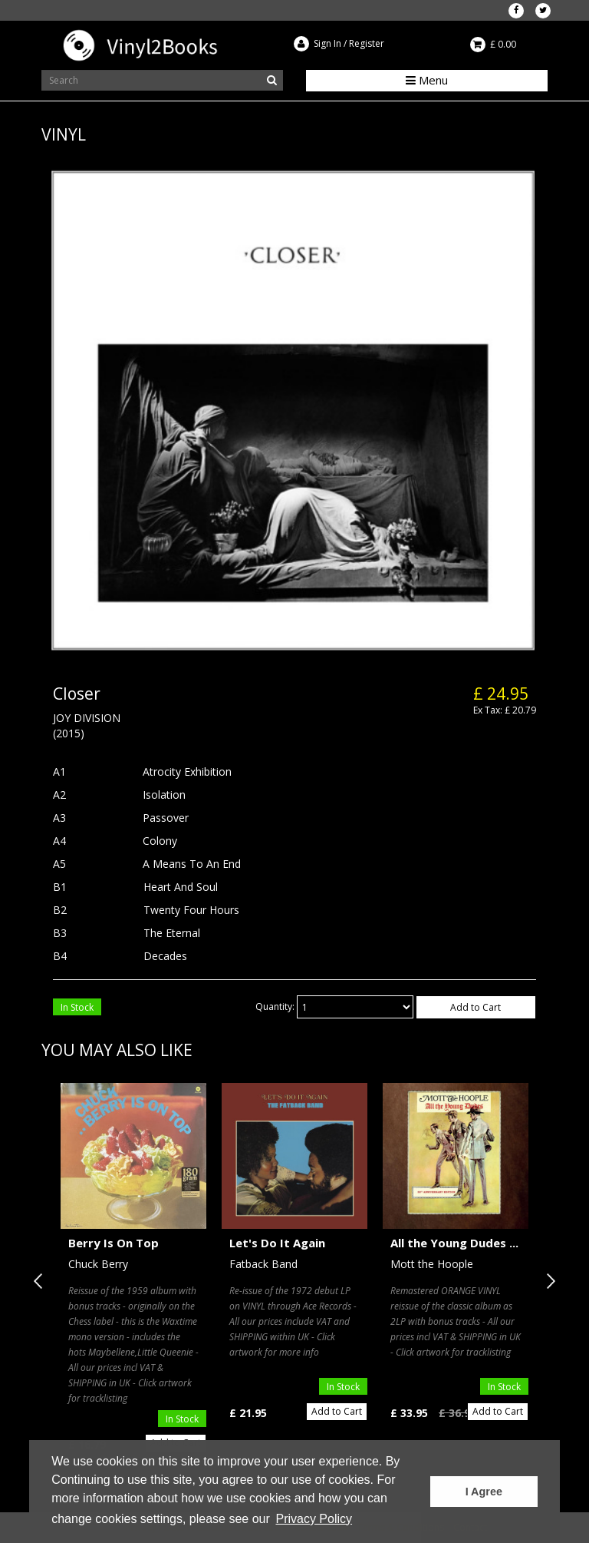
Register (366, 43)
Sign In (327, 43)
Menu (427, 80)
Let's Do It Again (277, 1242)
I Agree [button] (484, 1491)
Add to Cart (475, 1007)
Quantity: (274, 1006)
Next (547, 1281)
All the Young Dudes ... (454, 1242)
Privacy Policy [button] (313, 1518)
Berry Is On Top (113, 1242)
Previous (41, 1281)
